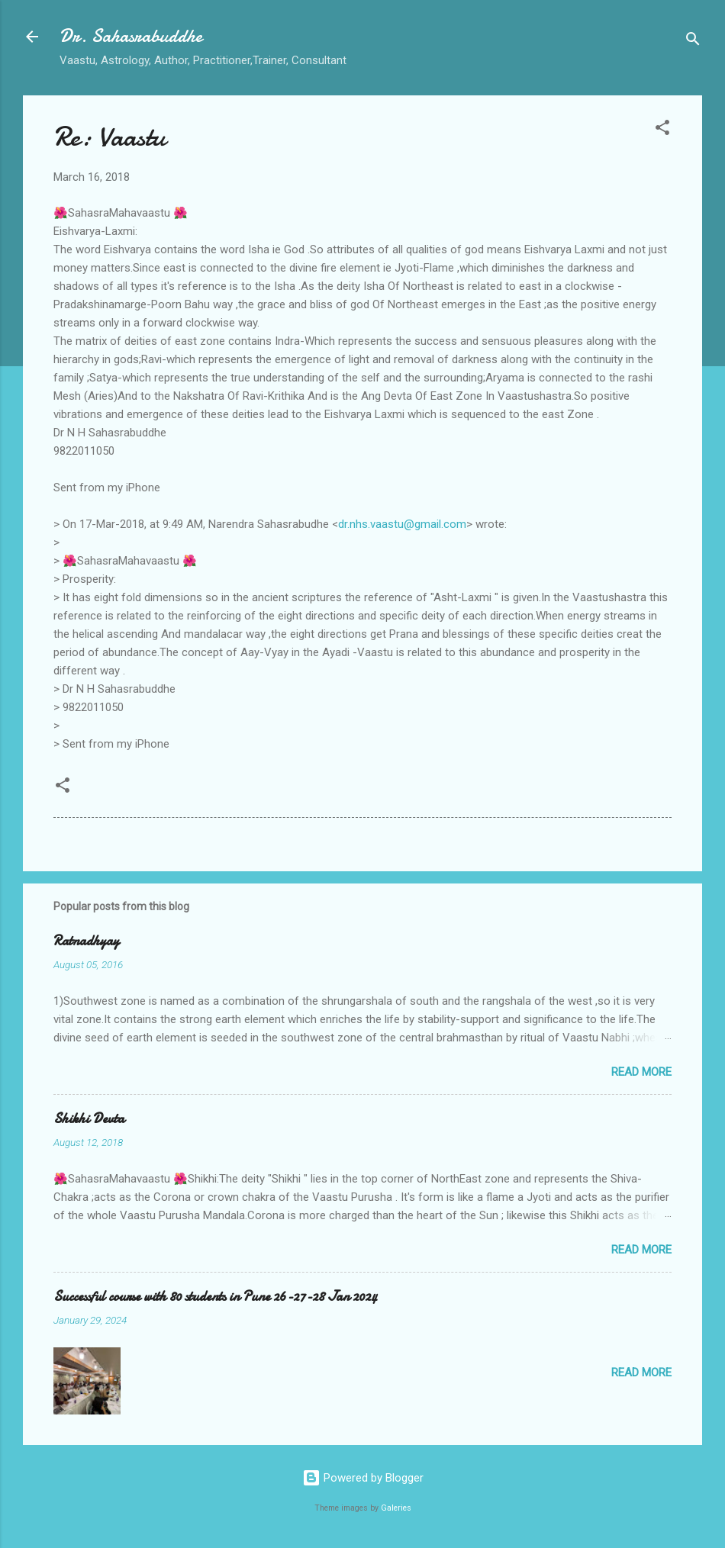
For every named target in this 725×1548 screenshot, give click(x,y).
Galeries (396, 1508)
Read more (641, 1072)
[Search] (693, 41)
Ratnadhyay (86, 941)
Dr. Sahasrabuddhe (131, 36)
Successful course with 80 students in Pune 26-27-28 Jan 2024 (215, 1296)
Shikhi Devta (88, 1118)
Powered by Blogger (363, 1478)
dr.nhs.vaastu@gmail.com (402, 524)
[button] (662, 130)
